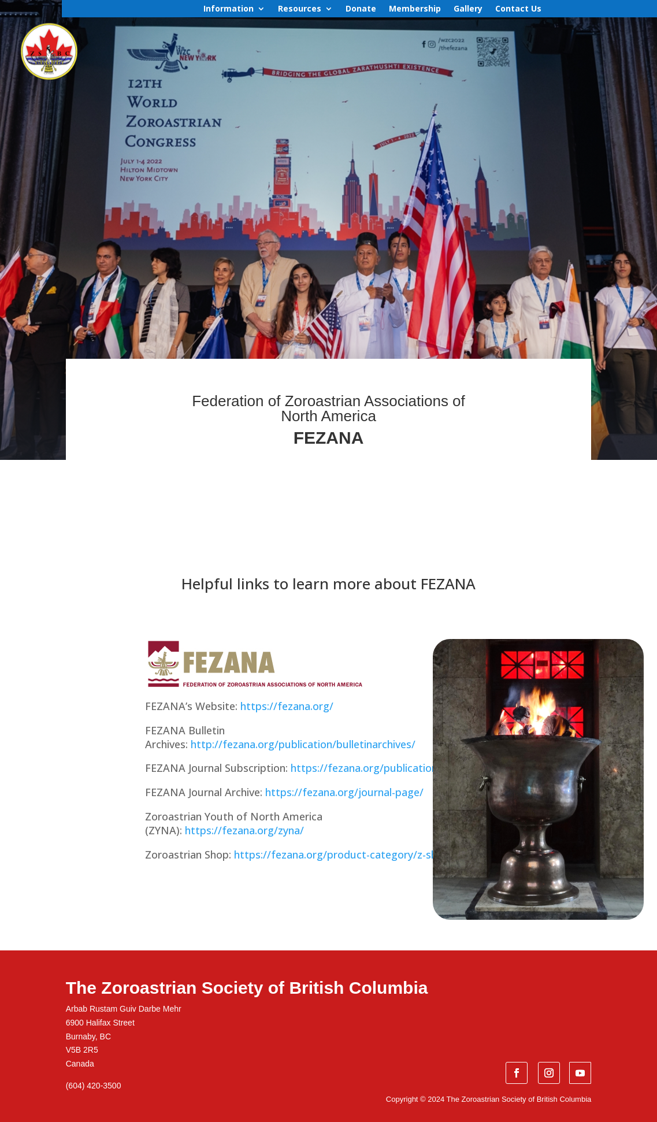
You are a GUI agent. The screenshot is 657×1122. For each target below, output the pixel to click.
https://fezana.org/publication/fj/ (372, 768)
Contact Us (518, 9)
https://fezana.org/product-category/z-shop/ (344, 854)
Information (228, 9)
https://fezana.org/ (286, 706)
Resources (299, 9)
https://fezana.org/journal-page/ (344, 792)
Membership (415, 9)
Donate (361, 9)
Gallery (468, 9)
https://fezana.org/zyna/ (244, 830)
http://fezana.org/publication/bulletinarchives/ (303, 744)
